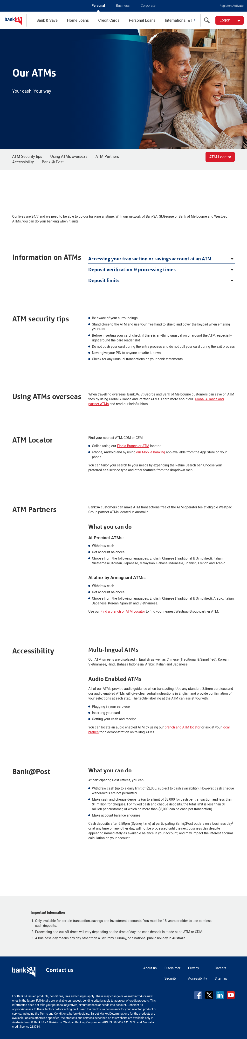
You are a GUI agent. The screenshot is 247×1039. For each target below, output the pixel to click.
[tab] (161, 258)
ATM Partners (107, 156)
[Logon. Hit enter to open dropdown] (229, 20)
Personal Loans (142, 20)
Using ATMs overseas (69, 156)
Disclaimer (172, 968)
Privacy (193, 968)
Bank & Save (47, 20)
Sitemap (221, 978)
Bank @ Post (53, 162)
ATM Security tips (27, 156)
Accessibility (23, 162)
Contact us (60, 970)
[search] (207, 20)
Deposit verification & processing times (132, 269)
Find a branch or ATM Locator (123, 611)
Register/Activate (232, 5)
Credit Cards (108, 20)
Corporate (148, 5)
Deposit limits (103, 280)
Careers (220, 968)
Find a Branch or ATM (133, 446)
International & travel (182, 20)
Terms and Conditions (54, 1013)
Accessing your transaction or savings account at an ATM (149, 259)
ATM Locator (220, 157)
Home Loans (78, 20)
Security (171, 978)
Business (123, 5)
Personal (98, 5)
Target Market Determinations (110, 1013)
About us (150, 968)
